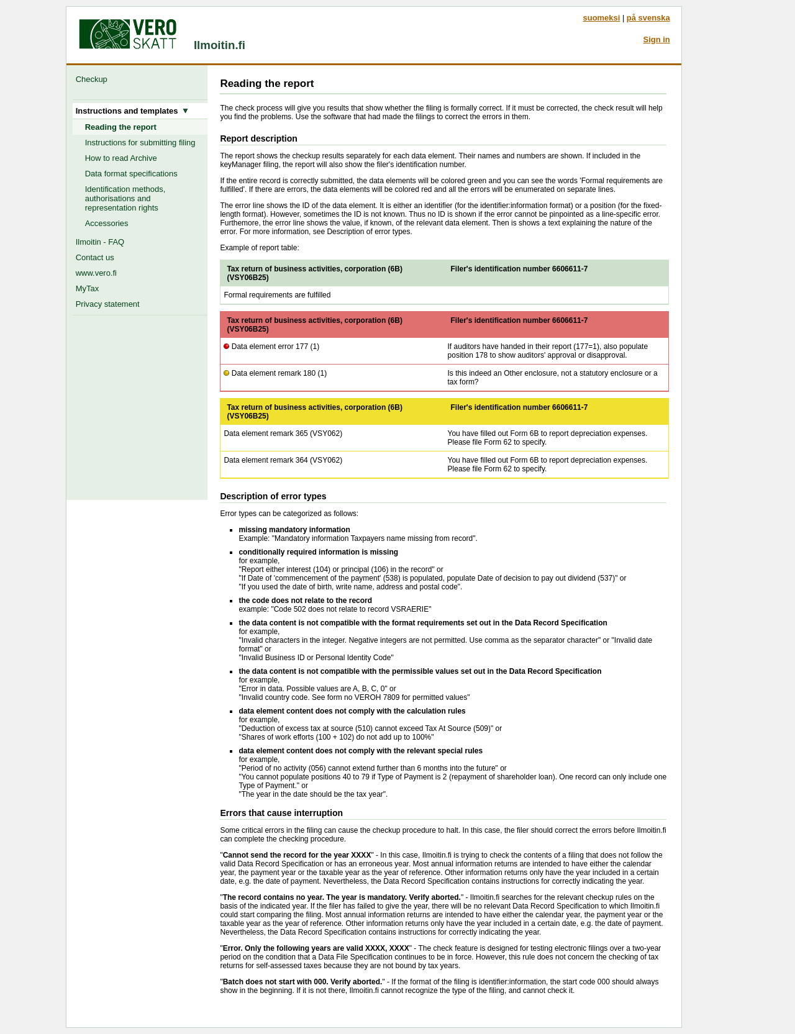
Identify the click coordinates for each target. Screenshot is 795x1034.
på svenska (648, 17)
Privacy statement (108, 304)
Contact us (95, 257)
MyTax (87, 288)
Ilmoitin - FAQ (100, 242)
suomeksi (601, 17)
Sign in (656, 39)
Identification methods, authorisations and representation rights (125, 198)
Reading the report (121, 127)
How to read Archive (121, 158)
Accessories (107, 223)
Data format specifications (131, 173)
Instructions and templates (132, 111)
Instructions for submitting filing (140, 142)
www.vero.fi (96, 273)
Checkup (94, 79)
